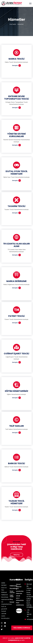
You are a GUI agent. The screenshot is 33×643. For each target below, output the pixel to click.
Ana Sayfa (13, 24)
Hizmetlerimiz (14, 588)
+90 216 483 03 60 (29, 613)
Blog (11, 599)
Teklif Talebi (12, 595)
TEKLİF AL (16, 555)
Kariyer (12, 602)
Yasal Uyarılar (12, 591)
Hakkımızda (13, 586)
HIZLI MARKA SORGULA (21, 628)
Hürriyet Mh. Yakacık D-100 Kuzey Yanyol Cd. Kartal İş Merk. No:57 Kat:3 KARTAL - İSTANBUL (30, 595)
